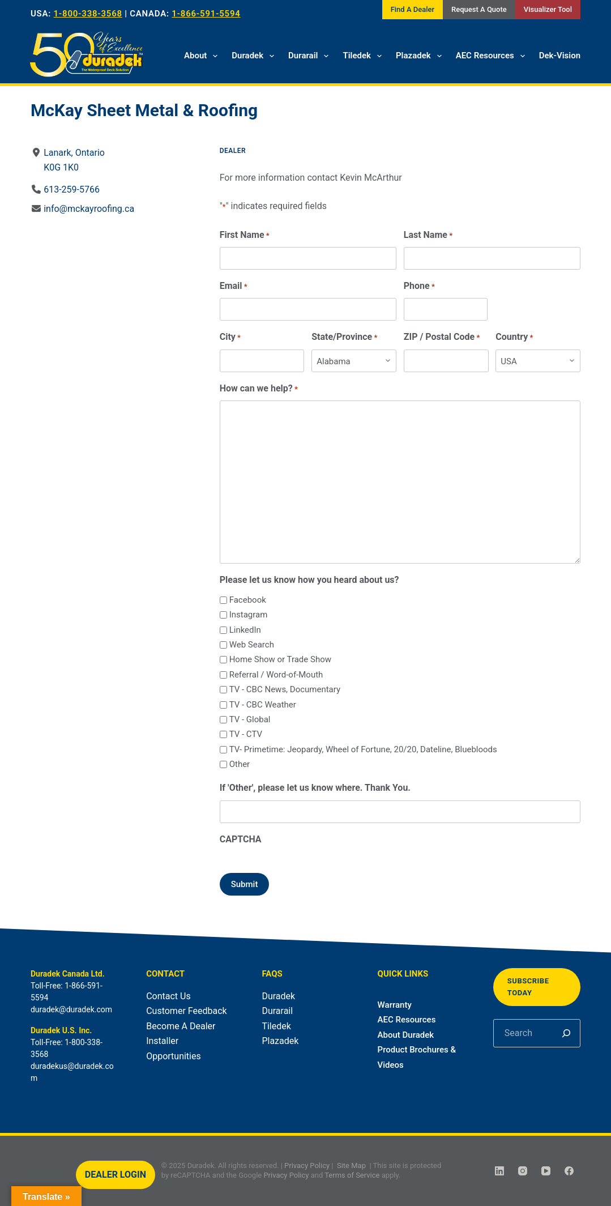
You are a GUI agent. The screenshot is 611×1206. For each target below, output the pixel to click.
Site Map (351, 1165)
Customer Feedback (186, 1010)
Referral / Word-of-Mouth (276, 675)
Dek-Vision (559, 55)
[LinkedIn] (499, 1170)
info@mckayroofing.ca (89, 208)
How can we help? (259, 389)
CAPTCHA (241, 839)
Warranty (395, 1005)
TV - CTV (245, 734)
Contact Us (168, 996)
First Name (245, 235)
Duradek (255, 56)
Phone (419, 286)
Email (233, 286)
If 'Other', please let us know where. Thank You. (315, 787)
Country (514, 337)
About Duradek (406, 1035)
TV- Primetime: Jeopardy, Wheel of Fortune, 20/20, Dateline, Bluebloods (363, 749)
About (203, 56)
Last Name (428, 235)
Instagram (248, 615)
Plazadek (421, 56)
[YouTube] (545, 1170)
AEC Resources (492, 56)
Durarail (310, 56)
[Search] (566, 1033)
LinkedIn (245, 630)
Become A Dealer (180, 1026)
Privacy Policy (307, 1165)
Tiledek (364, 56)
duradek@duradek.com (71, 1009)
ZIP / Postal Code (442, 337)
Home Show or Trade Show (280, 659)
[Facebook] (569, 1170)
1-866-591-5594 (206, 13)
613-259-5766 (72, 189)
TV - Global (250, 719)
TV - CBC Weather (262, 705)
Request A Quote (479, 9)
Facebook (247, 600)
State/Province (344, 337)
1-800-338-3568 (88, 13)
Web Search (251, 645)
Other (239, 764)
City (230, 337)
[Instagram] (522, 1170)
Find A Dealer (412, 9)
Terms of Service (351, 1175)
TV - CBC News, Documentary (284, 689)
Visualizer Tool (548, 9)
